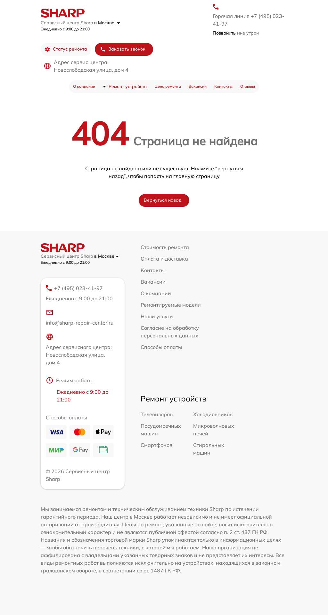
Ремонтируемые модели (171, 305)
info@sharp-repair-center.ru (79, 317)
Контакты (223, 86)
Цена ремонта (167, 86)
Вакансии (198, 86)
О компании (84, 86)
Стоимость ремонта (165, 247)
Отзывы (247, 86)
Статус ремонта (66, 49)
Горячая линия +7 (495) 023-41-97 (248, 20)
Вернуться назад (163, 200)
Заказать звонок (122, 49)
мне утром (236, 33)
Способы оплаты (161, 347)
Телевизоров (157, 414)
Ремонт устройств (128, 86)
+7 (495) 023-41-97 (80, 293)
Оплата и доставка (164, 258)
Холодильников (213, 414)
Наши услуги (157, 316)
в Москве (107, 23)
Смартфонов (156, 445)
